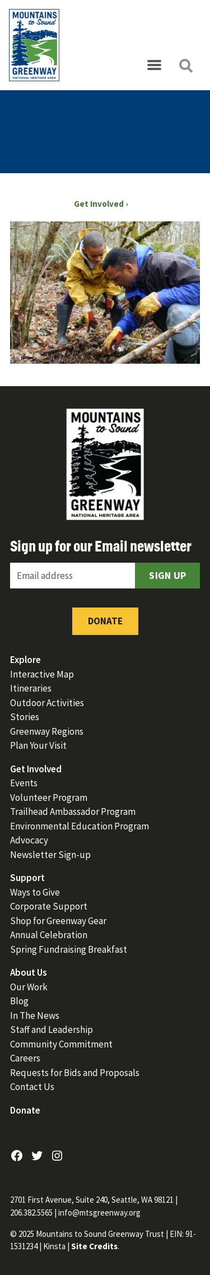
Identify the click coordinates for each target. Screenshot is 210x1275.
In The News (34, 1015)
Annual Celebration (48, 935)
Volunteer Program (48, 797)
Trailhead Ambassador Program (73, 811)
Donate (105, 621)
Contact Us (32, 1087)
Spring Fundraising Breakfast (68, 949)
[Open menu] (154, 65)
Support (27, 877)
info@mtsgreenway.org (99, 1212)
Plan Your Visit (38, 745)
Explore (25, 659)
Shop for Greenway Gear (58, 921)
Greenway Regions (46, 731)
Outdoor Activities (47, 703)
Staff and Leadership (51, 1029)
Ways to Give (35, 892)
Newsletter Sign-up (50, 855)
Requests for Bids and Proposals (74, 1073)
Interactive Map (42, 674)
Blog (19, 1001)
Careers (25, 1058)
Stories (24, 717)
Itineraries (31, 688)
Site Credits (94, 1246)
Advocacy (29, 840)
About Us (28, 972)
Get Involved (36, 769)
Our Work (29, 987)
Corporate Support (48, 906)
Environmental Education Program (79, 826)
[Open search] (185, 65)
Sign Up (167, 575)
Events (24, 783)
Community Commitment (61, 1044)
